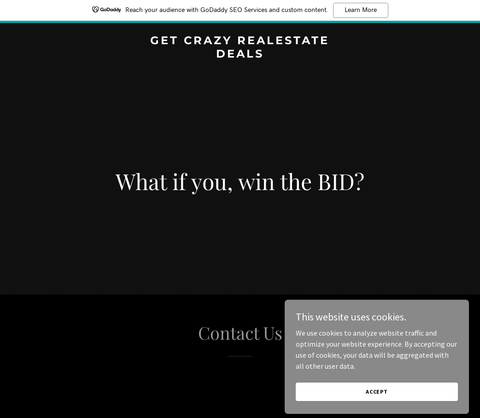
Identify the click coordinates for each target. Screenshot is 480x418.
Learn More (361, 10)
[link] (240, 54)
